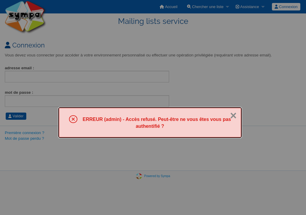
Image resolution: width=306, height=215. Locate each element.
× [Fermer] (233, 115)
